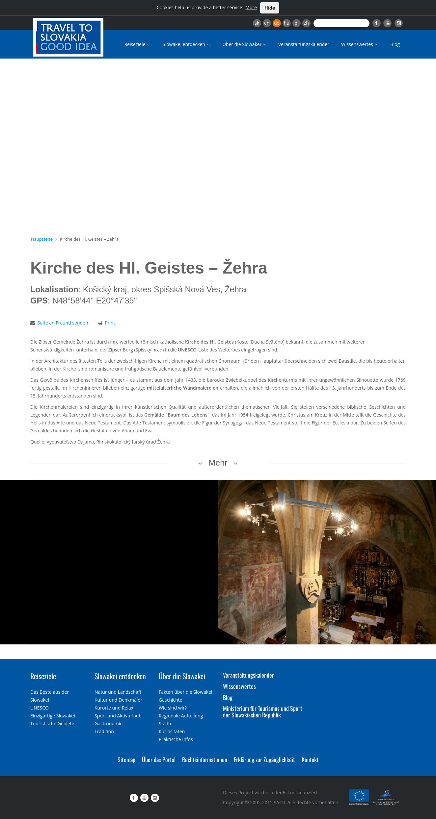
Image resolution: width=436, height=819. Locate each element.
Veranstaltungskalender (303, 44)
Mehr (218, 462)
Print (110, 323)
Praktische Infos (176, 739)
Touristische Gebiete (52, 723)
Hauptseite (42, 239)
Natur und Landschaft (118, 692)
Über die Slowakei (244, 44)
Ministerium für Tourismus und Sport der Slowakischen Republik (262, 711)
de (276, 23)
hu (286, 23)
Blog (395, 44)
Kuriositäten (172, 731)
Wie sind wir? (173, 708)
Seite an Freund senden (63, 323)
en (266, 23)
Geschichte (170, 700)
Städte (166, 723)
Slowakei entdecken (187, 44)
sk (257, 23)
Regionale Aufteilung (181, 715)
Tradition (104, 731)
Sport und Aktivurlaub (118, 715)
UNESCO (39, 708)
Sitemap (126, 759)
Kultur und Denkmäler (118, 700)
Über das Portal (159, 759)
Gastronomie (109, 723)
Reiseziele (137, 44)
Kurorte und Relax (114, 708)
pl (296, 23)
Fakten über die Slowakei (185, 692)
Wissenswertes (360, 44)
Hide (269, 8)
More (251, 7)
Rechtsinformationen (204, 759)
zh (306, 23)
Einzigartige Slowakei (52, 715)
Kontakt (310, 759)
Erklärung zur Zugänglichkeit (264, 759)
